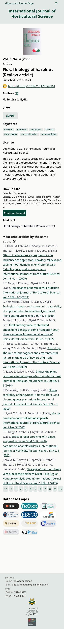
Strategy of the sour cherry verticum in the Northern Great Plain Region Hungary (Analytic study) (32, 473)
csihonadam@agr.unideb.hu (32, 584)
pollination (36, 129)
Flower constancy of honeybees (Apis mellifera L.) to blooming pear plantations (31, 394)
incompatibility (49, 134)
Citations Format (14, 213)
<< (5, 489)
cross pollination (29, 134)
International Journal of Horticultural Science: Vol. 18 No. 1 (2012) (31, 450)
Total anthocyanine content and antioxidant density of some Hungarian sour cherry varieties (31, 329)
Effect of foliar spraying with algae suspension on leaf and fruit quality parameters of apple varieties (29, 441)
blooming (21, 129)
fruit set (49, 129)
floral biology (10, 134)
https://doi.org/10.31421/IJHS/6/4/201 (29, 86)
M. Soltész (10, 99)
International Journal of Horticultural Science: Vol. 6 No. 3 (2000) (30, 404)
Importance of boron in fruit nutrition (35, 288)
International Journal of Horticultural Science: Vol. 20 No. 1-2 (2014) (32, 380)
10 (60, 489)
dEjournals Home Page (19, 3)
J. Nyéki (22, 99)
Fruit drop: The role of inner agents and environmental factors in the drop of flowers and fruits (32, 352)
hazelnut (8, 129)
